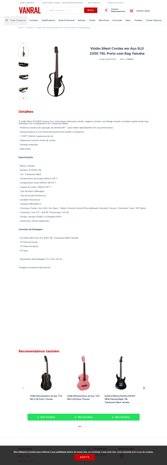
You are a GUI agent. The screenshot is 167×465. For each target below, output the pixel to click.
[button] (23, 43)
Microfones (104, 20)
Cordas (92, 20)
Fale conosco (94, 3)
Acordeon (33, 20)
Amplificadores (48, 20)
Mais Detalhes (46, 417)
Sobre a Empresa (27, 3)
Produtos (30, 28)
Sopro (128, 20)
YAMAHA (129, 59)
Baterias (82, 20)
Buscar (90, 10)
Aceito (84, 457)
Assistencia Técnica (51, 3)
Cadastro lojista (115, 3)
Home (21, 28)
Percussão (117, 20)
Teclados (138, 20)
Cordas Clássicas (153, 20)
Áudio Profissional (66, 20)
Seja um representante (72, 3)
